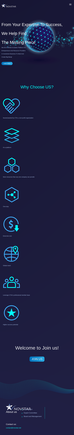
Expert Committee (30, 413)
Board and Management (32, 416)
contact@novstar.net (13, 428)
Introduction (28, 409)
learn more (7, 63)
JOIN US (37, 359)
